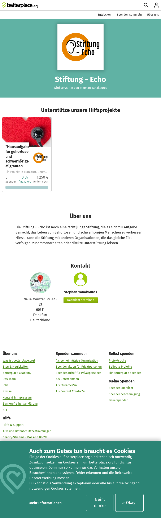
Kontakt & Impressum (17, 397)
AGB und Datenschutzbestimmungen (27, 431)
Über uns (153, 15)
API (5, 409)
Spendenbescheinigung (124, 394)
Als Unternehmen (67, 379)
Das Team (9, 379)
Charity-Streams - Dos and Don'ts (25, 437)
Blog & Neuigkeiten (16, 366)
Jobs (5, 385)
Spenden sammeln (129, 15)
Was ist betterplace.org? (19, 360)
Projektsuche (117, 360)
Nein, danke (100, 502)
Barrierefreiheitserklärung (20, 403)
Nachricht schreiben (80, 300)
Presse (7, 391)
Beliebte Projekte (120, 366)
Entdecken (104, 15)
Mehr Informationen (45, 503)
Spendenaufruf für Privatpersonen (78, 373)
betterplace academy (17, 373)
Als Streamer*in (66, 385)
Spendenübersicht (121, 388)
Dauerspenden (118, 400)
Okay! (129, 502)
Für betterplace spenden (125, 373)
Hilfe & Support (13, 425)
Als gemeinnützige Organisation (77, 360)
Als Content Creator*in (71, 391)
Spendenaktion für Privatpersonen (79, 366)
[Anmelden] (156, 5)
